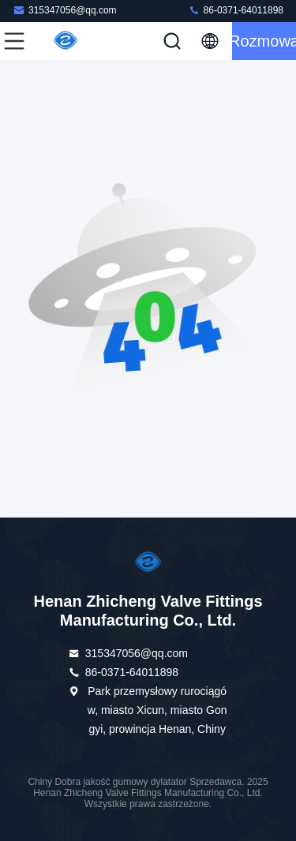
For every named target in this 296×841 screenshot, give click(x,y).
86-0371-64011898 (235, 10)
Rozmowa (264, 41)
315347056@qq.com (65, 10)
